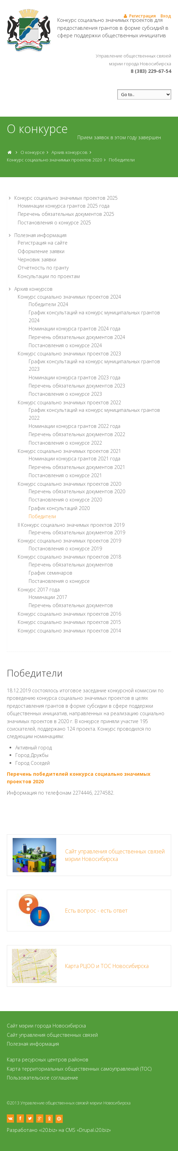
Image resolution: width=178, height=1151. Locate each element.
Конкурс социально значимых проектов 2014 (69, 630)
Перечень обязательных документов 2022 (77, 434)
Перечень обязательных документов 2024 (77, 337)
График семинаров (50, 573)
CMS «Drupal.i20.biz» (88, 1130)
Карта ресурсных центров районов (47, 1059)
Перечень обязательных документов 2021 (77, 467)
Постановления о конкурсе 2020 (65, 499)
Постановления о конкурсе (59, 581)
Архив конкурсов (69, 152)
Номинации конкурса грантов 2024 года (74, 328)
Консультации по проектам (49, 276)
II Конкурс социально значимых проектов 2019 (71, 525)
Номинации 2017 (48, 597)
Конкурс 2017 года (39, 589)
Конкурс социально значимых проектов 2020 (54, 160)
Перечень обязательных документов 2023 (77, 385)
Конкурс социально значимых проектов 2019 (69, 540)
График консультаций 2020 (59, 508)
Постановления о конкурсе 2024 (65, 345)
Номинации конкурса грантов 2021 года (74, 458)
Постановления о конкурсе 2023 (65, 394)
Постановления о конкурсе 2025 (54, 222)
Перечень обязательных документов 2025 (66, 214)
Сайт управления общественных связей (52, 1035)
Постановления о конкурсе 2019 (65, 548)
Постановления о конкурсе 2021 (65, 475)
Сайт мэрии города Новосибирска (46, 1025)
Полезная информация (40, 235)
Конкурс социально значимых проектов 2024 (69, 296)
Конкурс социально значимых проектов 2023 (69, 353)
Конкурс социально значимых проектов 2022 (69, 402)
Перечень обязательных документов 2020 (77, 491)
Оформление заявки (41, 251)
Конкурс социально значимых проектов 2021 (69, 451)
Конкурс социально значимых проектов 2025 (66, 198)
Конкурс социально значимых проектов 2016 (69, 614)
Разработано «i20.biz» (32, 1130)
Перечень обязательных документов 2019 (77, 532)
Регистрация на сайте (43, 242)
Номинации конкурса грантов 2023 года (74, 377)
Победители (122, 160)
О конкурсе (32, 152)
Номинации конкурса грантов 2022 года (74, 426)
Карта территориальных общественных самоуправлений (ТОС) (79, 1068)
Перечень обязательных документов (71, 564)
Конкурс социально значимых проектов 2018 (69, 556)
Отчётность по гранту (43, 267)
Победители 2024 (48, 304)
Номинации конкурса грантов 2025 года (63, 205)
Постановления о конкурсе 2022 (65, 443)
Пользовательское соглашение (42, 1077)
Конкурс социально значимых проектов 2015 (69, 622)
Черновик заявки (37, 259)
